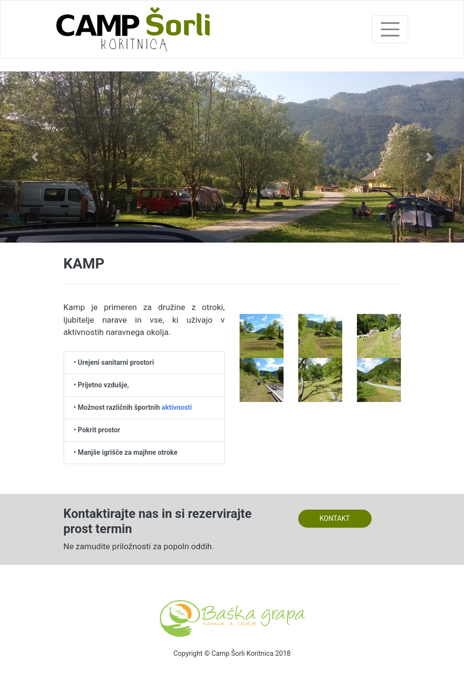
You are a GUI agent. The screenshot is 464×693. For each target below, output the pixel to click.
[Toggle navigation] (390, 29)
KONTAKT (334, 518)
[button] (34, 157)
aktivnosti (176, 407)
